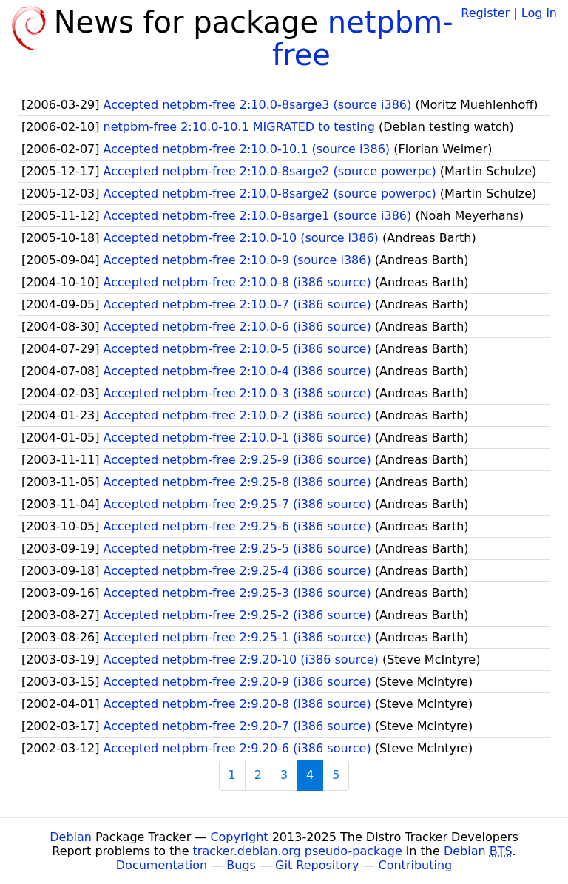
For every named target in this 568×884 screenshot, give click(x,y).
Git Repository (317, 865)
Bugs (241, 865)
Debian (71, 837)
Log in (539, 13)
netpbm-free (362, 38)
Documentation (161, 865)
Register (485, 13)
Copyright (239, 837)
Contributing (416, 865)
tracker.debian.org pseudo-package (297, 851)
